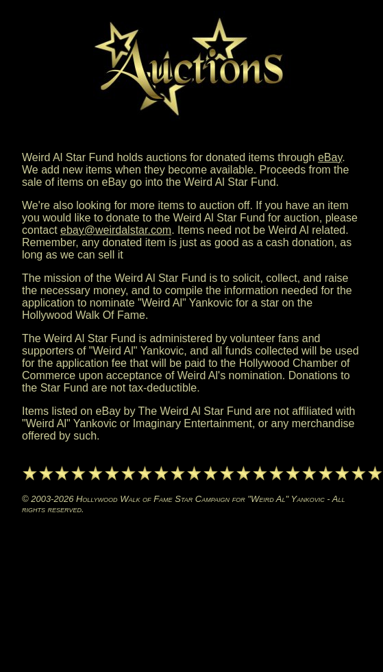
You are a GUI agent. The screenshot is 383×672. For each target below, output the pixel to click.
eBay (330, 157)
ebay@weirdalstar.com (115, 230)
